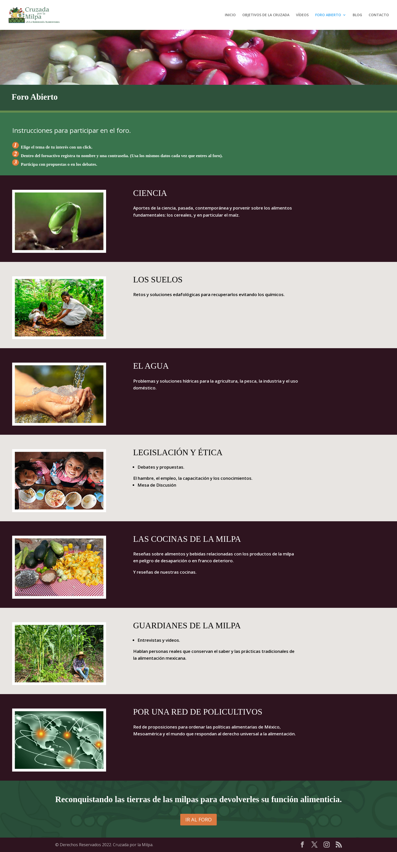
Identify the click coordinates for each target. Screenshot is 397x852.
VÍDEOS (302, 15)
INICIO (230, 15)
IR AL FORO (198, 819)
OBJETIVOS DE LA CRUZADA (265, 15)
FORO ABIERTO (328, 15)
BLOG (357, 15)
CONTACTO (379, 15)
